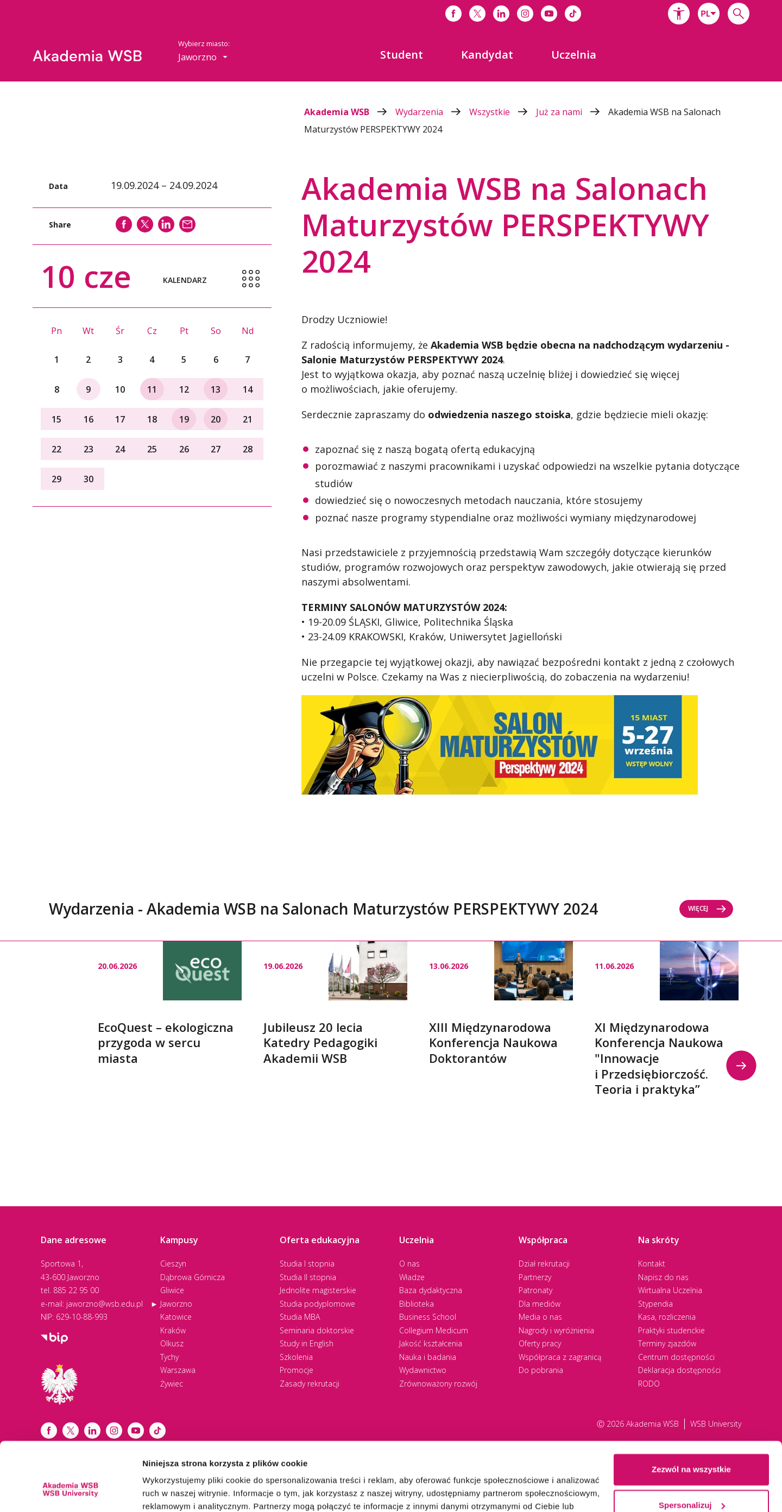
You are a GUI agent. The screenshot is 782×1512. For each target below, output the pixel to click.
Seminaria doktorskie (317, 1330)
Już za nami (572, 112)
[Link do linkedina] (501, 13)
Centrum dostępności (676, 1357)
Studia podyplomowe (317, 1304)
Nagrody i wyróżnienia (556, 1330)
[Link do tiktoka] (573, 13)
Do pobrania (541, 1370)
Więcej (707, 908)
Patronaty (535, 1290)
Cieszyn (173, 1263)
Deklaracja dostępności (679, 1370)
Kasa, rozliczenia (667, 1317)
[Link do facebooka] (453, 13)
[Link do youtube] (549, 13)
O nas (409, 1263)
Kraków (173, 1330)
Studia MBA (300, 1317)
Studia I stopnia (307, 1263)
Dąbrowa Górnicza (192, 1277)
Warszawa (177, 1370)
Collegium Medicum (433, 1330)
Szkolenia (296, 1357)
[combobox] (709, 13)
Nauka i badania (427, 1357)
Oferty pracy (540, 1343)
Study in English (306, 1343)
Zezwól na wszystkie (691, 1410)
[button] (679, 13)
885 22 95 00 (76, 1290)
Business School (427, 1317)
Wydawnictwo (422, 1370)
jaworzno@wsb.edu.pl (104, 1304)
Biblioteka (416, 1304)
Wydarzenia (432, 112)
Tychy (169, 1357)
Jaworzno (176, 1304)
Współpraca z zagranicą (560, 1357)
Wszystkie (502, 112)
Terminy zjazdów (667, 1343)
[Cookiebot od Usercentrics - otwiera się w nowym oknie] (70, 1491)
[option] (170, 1003)
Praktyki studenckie (671, 1330)
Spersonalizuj (692, 1446)
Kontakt (651, 1263)
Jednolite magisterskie (318, 1290)
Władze (412, 1277)
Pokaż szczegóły (174, 1490)
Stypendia (655, 1304)
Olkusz (172, 1343)
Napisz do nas (663, 1277)
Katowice (176, 1317)
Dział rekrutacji (544, 1263)
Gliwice (172, 1290)
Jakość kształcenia (430, 1343)
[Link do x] (477, 13)
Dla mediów (539, 1304)
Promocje (296, 1370)
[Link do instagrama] (525, 13)
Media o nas (540, 1317)
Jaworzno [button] (203, 57)
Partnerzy (535, 1277)
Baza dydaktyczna (430, 1290)
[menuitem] (401, 55)
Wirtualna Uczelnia (670, 1290)
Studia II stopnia (308, 1277)
